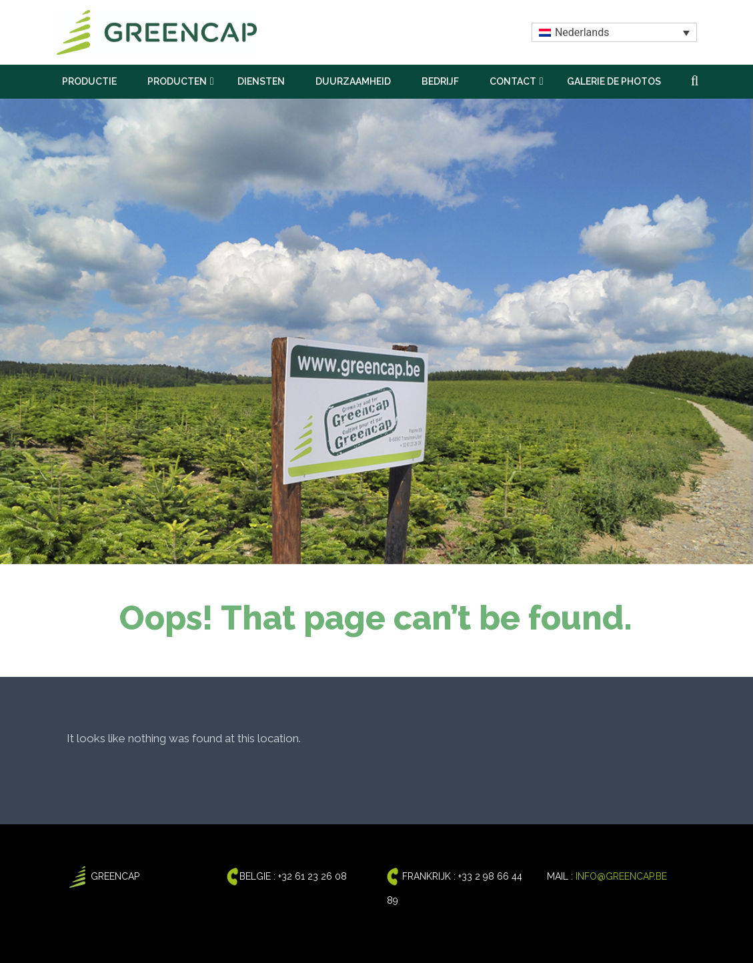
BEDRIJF (440, 81)
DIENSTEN (261, 81)
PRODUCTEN (177, 81)
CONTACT (513, 81)
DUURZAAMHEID (353, 81)
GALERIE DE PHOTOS (614, 81)
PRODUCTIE (89, 81)
